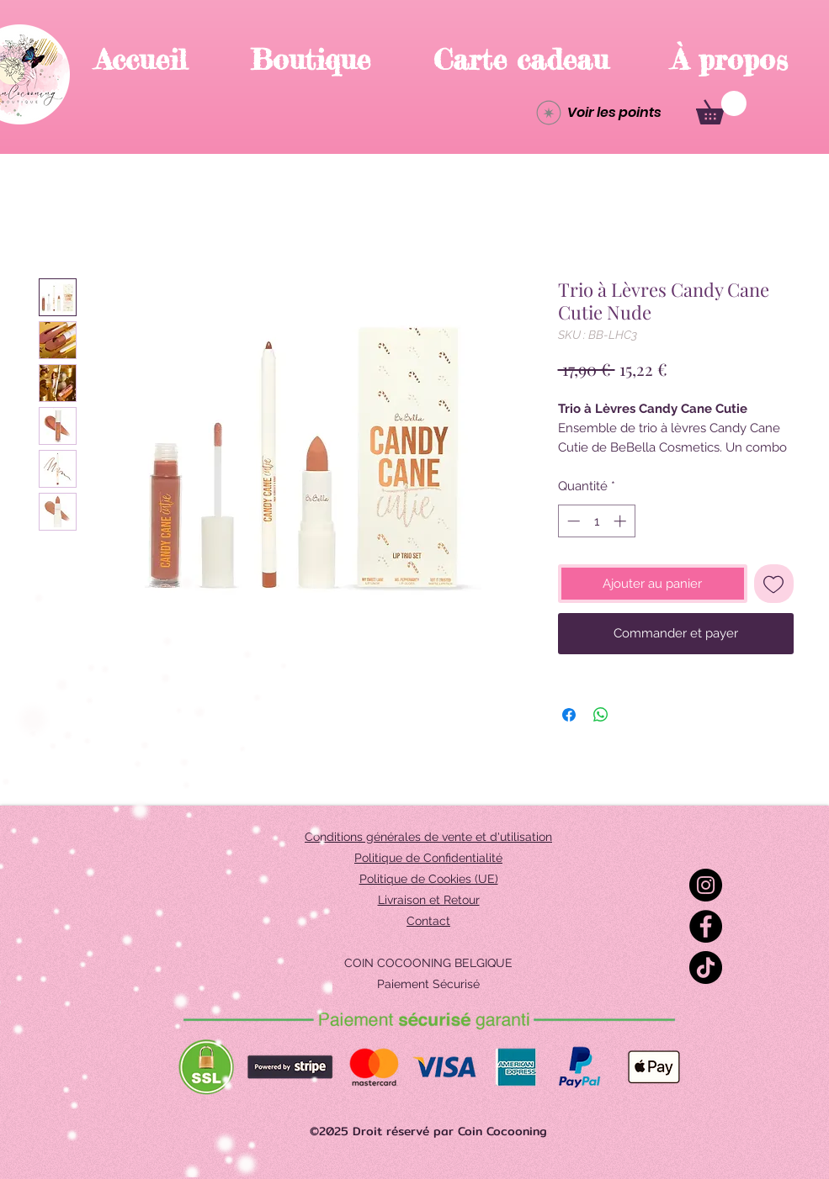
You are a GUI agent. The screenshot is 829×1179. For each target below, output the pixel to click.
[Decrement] (572, 521)
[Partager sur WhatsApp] (601, 715)
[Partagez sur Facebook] (569, 715)
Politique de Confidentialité (428, 857)
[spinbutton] (596, 521)
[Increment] (621, 521)
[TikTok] (705, 967)
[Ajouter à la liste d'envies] (774, 584)
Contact (428, 921)
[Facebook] (705, 926)
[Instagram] (705, 885)
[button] (721, 107)
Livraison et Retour (429, 900)
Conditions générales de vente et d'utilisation (428, 836)
